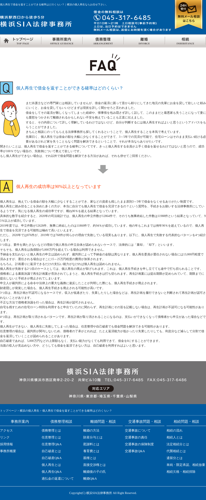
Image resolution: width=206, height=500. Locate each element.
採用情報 (6, 444)
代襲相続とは (176, 451)
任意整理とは (51, 437)
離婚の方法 (91, 430)
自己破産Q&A (52, 458)
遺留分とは (175, 458)
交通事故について (138, 430)
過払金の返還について (58, 478)
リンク (5, 437)
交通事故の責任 (136, 437)
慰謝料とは (91, 444)
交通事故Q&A (135, 451)
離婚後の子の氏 (94, 471)
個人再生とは (51, 465)
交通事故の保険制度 (139, 444)
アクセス (6, 430)
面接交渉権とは (94, 465)
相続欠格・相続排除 (181, 471)
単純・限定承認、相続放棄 (186, 465)
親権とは (89, 458)
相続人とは (175, 437)
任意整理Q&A (52, 444)
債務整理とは (51, 430)
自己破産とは (51, 451)
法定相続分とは (178, 444)
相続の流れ (175, 430)
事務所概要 (8, 451)
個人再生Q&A (52, 471)
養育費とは (91, 451)
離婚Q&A (90, 478)
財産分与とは (93, 437)
